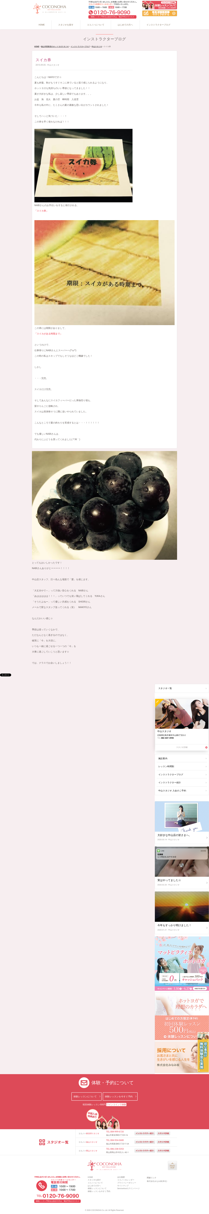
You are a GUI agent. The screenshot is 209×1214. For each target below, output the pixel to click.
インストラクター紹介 (169, 782)
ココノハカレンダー (125, 1180)
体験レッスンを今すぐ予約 (119, 1096)
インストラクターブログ (158, 24)
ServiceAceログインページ (128, 1188)
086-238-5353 (117, 1149)
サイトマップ (123, 1186)
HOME (42, 24)
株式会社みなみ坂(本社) (157, 1181)
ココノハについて (95, 24)
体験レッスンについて (85, 1096)
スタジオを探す (65, 24)
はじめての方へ (125, 24)
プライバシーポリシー (126, 1183)
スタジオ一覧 (164, 688)
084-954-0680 (117, 1140)
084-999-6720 (117, 1131)
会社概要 (121, 1177)
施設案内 (162, 758)
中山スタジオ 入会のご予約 (171, 790)
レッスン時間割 (166, 766)
